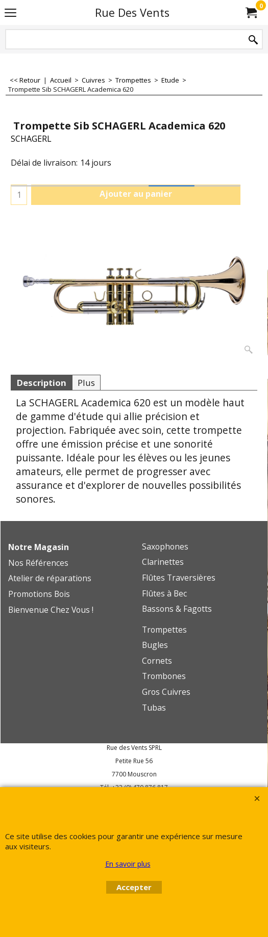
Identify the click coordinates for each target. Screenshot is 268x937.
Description (41, 382)
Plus (86, 382)
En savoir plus (128, 864)
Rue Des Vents (132, 12)
